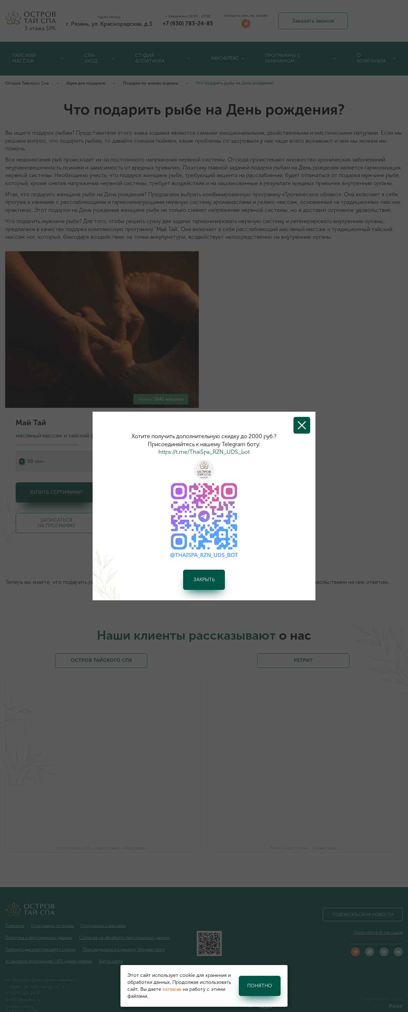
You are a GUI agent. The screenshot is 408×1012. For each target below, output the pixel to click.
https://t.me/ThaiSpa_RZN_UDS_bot (204, 452)
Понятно (259, 986)
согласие (172, 989)
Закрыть (204, 580)
